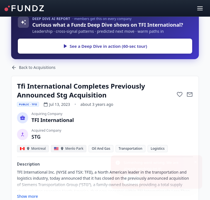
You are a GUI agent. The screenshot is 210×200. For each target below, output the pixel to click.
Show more (27, 196)
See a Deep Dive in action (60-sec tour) (105, 46)
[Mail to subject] (189, 94)
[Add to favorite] (179, 94)
